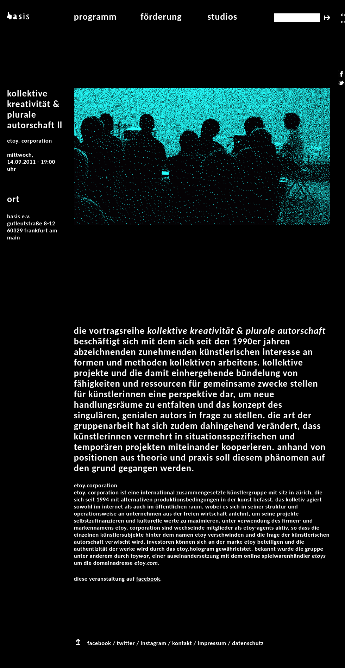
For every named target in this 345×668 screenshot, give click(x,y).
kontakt (182, 643)
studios (222, 16)
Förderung (161, 16)
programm (95, 16)
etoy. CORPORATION (96, 492)
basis (17, 16)
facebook (148, 578)
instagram (153, 643)
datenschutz (248, 643)
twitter (126, 643)
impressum (212, 643)
